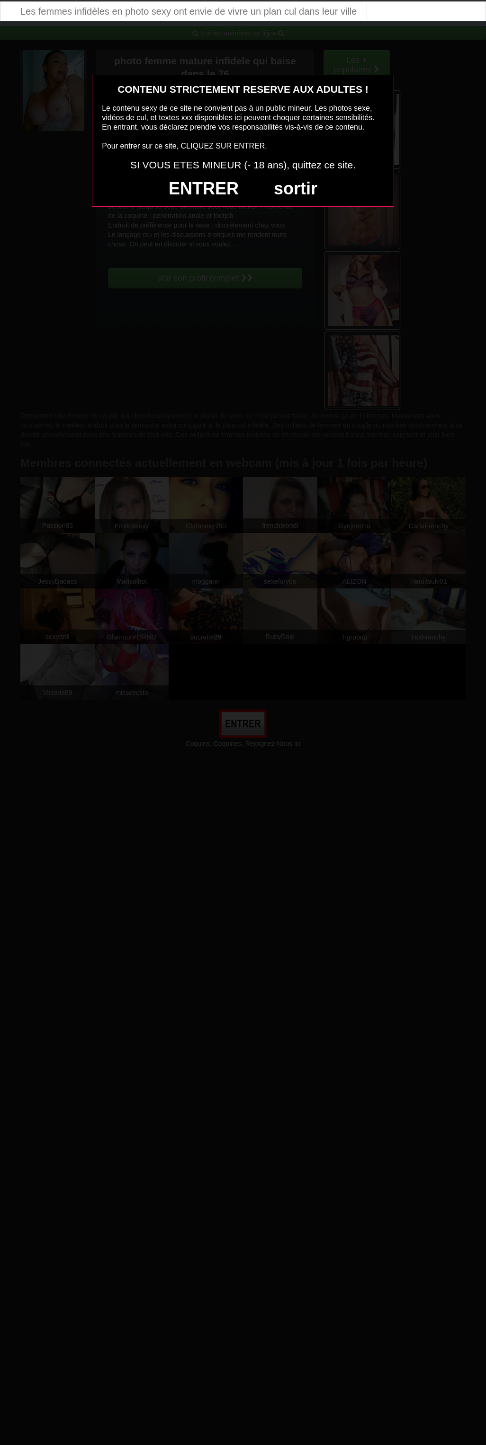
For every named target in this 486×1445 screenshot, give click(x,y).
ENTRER (204, 188)
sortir (295, 188)
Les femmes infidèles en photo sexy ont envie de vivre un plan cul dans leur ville (188, 11)
